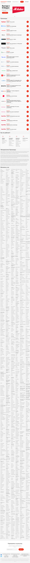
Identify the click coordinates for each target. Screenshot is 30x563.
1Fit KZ (7, 172)
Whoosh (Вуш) (28, 477)
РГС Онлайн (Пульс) (12, 368)
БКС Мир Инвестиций (7, 274)
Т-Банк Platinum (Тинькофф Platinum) (23, 395)
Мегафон (27, 182)
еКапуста (12, 258)
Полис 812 (2, 527)
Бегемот (2, 282)
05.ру (1, 169)
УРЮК (27, 437)
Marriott (21, 344)
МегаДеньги (27, 355)
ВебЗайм (27, 474)
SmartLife (12, 469)
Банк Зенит (27, 528)
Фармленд (17, 282)
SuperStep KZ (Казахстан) (17, 519)
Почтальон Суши (8, 523)
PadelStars (2, 477)
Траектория (27, 408)
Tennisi (21, 375)
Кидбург (21, 247)
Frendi (16, 312)
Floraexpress (17, 301)
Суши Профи (13, 525)
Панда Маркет (3, 478)
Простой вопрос (13, 365)
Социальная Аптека (17, 476)
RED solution (17, 384)
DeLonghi (12, 199)
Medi (20, 355)
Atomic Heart (7, 245)
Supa (12, 517)
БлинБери (7, 300)
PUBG (16, 366)
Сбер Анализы (13, 427)
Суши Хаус (17, 529)
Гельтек (17, 325)
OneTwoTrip (2, 455)
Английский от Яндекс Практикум (22, 501)
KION (20, 253)
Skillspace (12, 461)
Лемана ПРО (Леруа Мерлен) (23, 300)
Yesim (26, 507)
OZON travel (7, 474)
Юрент (21, 437)
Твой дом (21, 421)
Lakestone (21, 289)
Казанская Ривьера (22, 243)
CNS (6, 355)
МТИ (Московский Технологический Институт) (3, 406)
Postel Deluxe (2, 531)
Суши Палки (13, 530)
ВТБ (26, 470)
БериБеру (7, 285)
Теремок (27, 375)
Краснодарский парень (22, 272)
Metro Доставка (13, 197)
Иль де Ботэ (21, 203)
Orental (7, 465)
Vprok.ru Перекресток (22, 466)
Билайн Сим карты (7, 279)
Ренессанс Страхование (13, 391)
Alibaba (2, 211)
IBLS (26, 192)
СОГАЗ (12, 478)
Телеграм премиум (22, 373)
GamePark (17, 317)
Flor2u (12, 301)
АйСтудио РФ (27, 219)
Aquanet (7, 231)
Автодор (27, 406)
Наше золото (8, 425)
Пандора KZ (2, 479)
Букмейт (7, 304)
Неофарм (2, 429)
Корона (27, 265)
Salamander (17, 415)
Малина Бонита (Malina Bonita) (22, 338)
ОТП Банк (7, 472)
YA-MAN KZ (27, 492)
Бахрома (7, 266)
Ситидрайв (2, 351)
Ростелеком (17, 403)
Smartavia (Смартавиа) (17, 303)
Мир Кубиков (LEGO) (8, 372)
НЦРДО (7, 426)
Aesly (1, 193)
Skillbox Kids (27, 247)
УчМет (27, 424)
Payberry (7, 484)
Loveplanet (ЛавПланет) (22, 326)
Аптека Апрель (8, 227)
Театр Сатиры (17, 423)
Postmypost (2, 532)
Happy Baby (27, 173)
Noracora (2, 440)
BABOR (1, 266)
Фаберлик (17, 278)
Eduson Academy (17, 256)
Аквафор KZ (7, 232)
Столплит (17, 507)
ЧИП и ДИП (7, 340)
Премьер (2, 535)
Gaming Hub (17, 318)
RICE (11, 398)
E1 (11, 246)
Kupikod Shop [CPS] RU (22, 282)
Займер (21, 519)
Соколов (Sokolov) (17, 479)
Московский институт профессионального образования (3, 373)
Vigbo (26, 450)
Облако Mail (2, 354)
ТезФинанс (27, 378)
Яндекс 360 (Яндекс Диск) (23, 499)
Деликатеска (13, 196)
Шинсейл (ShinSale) (12, 444)
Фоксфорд (12, 312)
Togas (21, 405)
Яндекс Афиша (8, 194)
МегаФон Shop (3, 357)
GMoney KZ (17, 334)
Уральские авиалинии (21, 435)
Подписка (2, 524)
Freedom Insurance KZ (13, 287)
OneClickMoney (3, 454)
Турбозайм (27, 416)
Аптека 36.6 (2, 227)
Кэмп (21, 232)
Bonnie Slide (7, 301)
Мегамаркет (7, 357)
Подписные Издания (7, 525)
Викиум (27, 478)
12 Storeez (7, 170)
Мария (27, 344)
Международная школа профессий (22, 451)
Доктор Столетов (12, 506)
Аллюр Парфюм (8, 214)
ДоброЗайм (12, 221)
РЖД (16, 412)
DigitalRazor (17, 212)
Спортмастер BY (13, 491)
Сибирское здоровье (12, 454)
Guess (16, 354)
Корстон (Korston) (22, 266)
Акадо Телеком (8, 201)
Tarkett (27, 360)
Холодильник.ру (22, 182)
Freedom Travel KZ (18, 286)
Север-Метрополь (12, 438)
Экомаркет (17, 251)
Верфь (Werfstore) (22, 477)
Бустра (7, 305)
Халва (21, 169)
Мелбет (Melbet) (8, 359)
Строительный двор (13, 511)
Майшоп (7, 420)
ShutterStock (13, 452)
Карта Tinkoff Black (22, 390)
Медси (7, 228)
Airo (1, 201)
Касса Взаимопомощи (22, 274)
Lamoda (27, 289)
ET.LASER (12, 270)
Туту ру (27, 417)
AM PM (7, 219)
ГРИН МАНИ (17, 346)
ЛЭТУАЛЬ (21, 303)
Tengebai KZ (21, 374)
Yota (26, 511)
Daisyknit (17, 191)
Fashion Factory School (13, 284)
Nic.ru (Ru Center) (3, 433)
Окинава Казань (3, 449)
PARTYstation (17, 365)
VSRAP (21, 470)
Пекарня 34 (2, 489)
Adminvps (7, 190)
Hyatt (26, 189)
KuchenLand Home (22, 280)
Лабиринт (27, 286)
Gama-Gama (12, 317)
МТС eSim (2, 407)
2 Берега (2, 175)
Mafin (26, 334)
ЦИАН (1, 345)
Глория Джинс (18, 333)
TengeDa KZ (27, 374)
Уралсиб (21, 433)
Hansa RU (21, 170)
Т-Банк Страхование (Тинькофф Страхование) (23, 400)
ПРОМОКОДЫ (6, 1)
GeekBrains (17, 322)
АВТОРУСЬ (7, 252)
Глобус (12, 333)
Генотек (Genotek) (17, 327)
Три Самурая (27, 412)
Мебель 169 (21, 354)
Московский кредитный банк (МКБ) (8, 384)
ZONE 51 (27, 515)
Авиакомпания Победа (3, 520)
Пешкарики (2, 492)
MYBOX (7, 418)
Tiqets (27, 401)
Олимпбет (7, 450)
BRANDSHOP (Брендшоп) (7, 307)
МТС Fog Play (13, 306)
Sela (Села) (17, 433)
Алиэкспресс (7, 211)
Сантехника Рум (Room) (17, 421)
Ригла (12, 399)
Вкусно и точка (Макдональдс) (22, 460)
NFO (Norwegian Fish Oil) (8, 442)
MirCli (1, 377)
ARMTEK (2, 236)
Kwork (26, 285)
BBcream (2, 274)
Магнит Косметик (17, 177)
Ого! (1, 448)
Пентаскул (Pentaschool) (8, 489)
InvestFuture (21, 211)
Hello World (21, 189)
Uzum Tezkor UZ (22, 442)
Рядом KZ (12, 412)
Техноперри (21, 369)
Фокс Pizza (17, 311)
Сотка (16, 482)
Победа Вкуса (8, 520)
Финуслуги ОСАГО (7, 468)
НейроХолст (7, 432)
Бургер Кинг (2, 319)
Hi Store (21, 178)
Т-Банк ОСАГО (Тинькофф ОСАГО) (22, 397)
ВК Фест (27, 458)
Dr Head (12, 223)
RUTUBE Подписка (17, 411)
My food (2, 415)
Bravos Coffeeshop (12, 171)
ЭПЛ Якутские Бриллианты (13, 267)
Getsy (16, 328)
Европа (17, 271)
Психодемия (13, 366)
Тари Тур (21, 360)
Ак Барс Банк (2, 202)
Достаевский (17, 235)
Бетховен (7, 289)
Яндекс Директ (17, 214)
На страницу (5, 12)
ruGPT (12, 408)
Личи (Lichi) (21, 309)
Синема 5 (2, 346)
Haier (16, 355)
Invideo (27, 211)
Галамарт (12, 316)
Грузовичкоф (13, 354)
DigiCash (12, 212)
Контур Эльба (17, 246)
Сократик (12, 481)
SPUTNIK (12, 492)
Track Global (21, 408)
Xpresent (21, 492)
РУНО (16, 409)
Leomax (27, 297)
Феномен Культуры (12, 278)
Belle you (2, 285)
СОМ (16, 481)
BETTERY (2, 290)
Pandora (7, 478)
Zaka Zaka (27, 519)
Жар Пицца (21, 530)
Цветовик (12, 191)
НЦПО (1, 426)
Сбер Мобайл (13, 429)
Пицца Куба (7, 510)
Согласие (17, 478)
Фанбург (12, 281)
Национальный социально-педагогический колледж (13, 216)
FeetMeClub (12, 285)
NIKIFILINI (2, 434)
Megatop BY (7, 358)
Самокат (17, 416)
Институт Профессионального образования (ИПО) (23, 216)
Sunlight (12, 516)
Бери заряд (2, 286)
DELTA (16, 199)
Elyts (16, 262)
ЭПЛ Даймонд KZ (18, 267)
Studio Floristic (13, 514)
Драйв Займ (13, 241)
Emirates (12, 263)
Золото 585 (27, 534)
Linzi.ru (21, 316)
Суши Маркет (13, 524)
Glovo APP (12, 334)
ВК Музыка (2, 411)
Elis (11, 262)
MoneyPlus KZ (2, 391)
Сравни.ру (17, 492)
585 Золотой (2, 181)
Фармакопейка (13, 282)
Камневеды (27, 231)
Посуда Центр (8, 532)
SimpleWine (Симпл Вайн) (17, 456)
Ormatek (7, 466)
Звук (20, 538)
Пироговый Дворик (7, 501)
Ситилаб (2, 348)
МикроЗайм (7, 363)
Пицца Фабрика (3, 506)
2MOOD (7, 176)
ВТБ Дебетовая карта (22, 472)
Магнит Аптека (3, 228)
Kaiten (21, 231)
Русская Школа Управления (22, 432)
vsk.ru (26, 469)
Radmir (16, 377)
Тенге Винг (12, 482)
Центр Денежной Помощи (3, 330)
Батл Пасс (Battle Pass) (8, 272)
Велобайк (27, 444)
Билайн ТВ (2, 281)
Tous (16, 380)
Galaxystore (17, 316)
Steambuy (17, 500)
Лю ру (26, 328)
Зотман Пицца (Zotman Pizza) (22, 537)
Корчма (27, 262)
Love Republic (27, 326)
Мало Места (27, 338)
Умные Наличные (17, 468)
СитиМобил (7, 349)
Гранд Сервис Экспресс (17, 345)
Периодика (7, 491)
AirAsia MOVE (7, 198)
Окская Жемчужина (3, 450)
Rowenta (17, 404)
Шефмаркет (2, 334)
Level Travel (27, 303)
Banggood (2, 269)
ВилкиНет (27, 452)
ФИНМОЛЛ (17, 290)
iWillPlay (21, 223)
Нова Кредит (2, 443)
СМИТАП (17, 470)
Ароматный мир (3, 220)
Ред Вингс (12, 384)
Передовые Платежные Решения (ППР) (8, 493)
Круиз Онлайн (22, 277)
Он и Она (7, 453)
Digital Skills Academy (12, 214)
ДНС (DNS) (17, 219)
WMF (20, 485)
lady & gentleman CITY (22, 307)
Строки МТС (17, 511)
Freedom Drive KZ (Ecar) (17, 249)
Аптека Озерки (8, 473)
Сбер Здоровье (17, 222)
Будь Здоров (2, 315)
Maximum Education (22, 349)
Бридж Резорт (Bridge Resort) (2, 312)
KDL (20, 244)
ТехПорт (27, 369)
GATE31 (12, 321)
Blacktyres (2, 300)
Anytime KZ (2, 223)
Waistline (27, 471)
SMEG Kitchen (13, 470)
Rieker (16, 398)
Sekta (12, 433)
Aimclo (1, 197)
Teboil (21, 368)
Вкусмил (12, 307)
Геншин (12, 328)
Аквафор (2, 232)
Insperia (21, 207)
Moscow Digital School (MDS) (8, 398)
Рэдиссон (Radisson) (12, 377)
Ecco (11, 250)
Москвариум (2, 399)
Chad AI (7, 331)
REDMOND (12, 387)
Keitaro (27, 244)
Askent (7, 240)
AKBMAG (7, 202)
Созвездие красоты (7, 276)
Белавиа (7, 282)
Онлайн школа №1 (8, 459)
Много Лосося (8, 385)
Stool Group (12, 508)
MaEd (21, 334)
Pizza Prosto (2, 505)
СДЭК (1, 328)
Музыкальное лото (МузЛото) (3, 413)
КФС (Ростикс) (13, 404)
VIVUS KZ (27, 457)
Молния (2, 389)
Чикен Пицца (7, 339)
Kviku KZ (21, 285)
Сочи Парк (12, 476)
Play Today (7, 517)
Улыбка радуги (17, 375)
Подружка (2, 526)
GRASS (12, 346)
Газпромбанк (17, 321)
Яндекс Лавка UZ (22, 293)
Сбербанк (17, 424)
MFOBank (2, 362)
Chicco (1, 339)
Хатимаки (21, 173)
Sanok (16, 420)
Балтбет (2, 267)
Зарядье (27, 524)
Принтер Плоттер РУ (3, 538)
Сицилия (7, 505)
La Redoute (21, 290)
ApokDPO (2, 224)
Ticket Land (27, 380)
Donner (12, 234)
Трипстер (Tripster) (17, 275)
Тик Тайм (21, 380)
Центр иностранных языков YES (23, 507)
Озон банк (12, 289)
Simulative (17, 457)
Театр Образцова (12, 370)
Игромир (21, 199)
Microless (2, 363)
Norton (1, 441)
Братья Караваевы (22, 235)
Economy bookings (12, 253)
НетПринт (2, 432)
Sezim (12, 440)
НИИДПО (7, 433)
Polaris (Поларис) (17, 448)
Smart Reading (17, 469)
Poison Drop (7, 526)
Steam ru (12, 500)
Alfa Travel (21, 409)
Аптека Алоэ (2, 215)
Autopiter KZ (2, 252)
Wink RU (27, 481)
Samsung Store (18, 417)
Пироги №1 (2, 500)
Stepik (12, 504)
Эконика (12, 259)
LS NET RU (21, 328)
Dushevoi (12, 243)
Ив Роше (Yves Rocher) (22, 515)
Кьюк (12, 375)
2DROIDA (7, 175)
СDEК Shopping (8, 328)
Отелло (1, 472)
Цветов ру (17, 190)
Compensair (17, 172)
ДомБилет (17, 229)
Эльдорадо (17, 259)
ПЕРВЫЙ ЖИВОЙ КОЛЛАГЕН (12, 173)
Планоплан (2, 515)
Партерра (7, 483)
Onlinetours (7, 461)
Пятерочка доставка (17, 237)
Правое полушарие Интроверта (7, 456)
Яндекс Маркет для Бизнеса (3, 320)
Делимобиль (17, 196)
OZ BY (1, 473)
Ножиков (2, 444)
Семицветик (17, 434)
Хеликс (27, 174)
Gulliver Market (13, 355)
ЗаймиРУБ (27, 518)
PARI (1, 483)
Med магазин (27, 354)
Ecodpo (17, 250)
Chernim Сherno (3, 335)
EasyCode (17, 247)
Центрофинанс (3, 331)
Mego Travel (2, 359)
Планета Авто (2, 513)
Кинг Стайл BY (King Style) (23, 250)
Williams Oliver (28, 480)
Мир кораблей (22, 262)
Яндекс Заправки (22, 523)
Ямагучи (21, 496)
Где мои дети (17, 289)
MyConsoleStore (3, 419)
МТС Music (7, 410)
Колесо (21, 259)
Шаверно (17, 441)
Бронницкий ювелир (7, 310)
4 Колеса (2, 180)
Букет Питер (2, 316)
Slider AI (12, 466)
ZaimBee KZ (21, 518)
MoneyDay (2, 390)
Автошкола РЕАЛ (12, 383)
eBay (11, 248)
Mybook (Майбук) (3, 418)
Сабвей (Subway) (17, 514)
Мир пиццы (7, 377)
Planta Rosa (7, 515)
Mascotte (21, 345)
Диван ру (17, 215)
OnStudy (2, 464)
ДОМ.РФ (12, 228)
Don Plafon (17, 234)
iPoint (21, 192)
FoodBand (17, 307)
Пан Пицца (7, 479)
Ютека (21, 439)
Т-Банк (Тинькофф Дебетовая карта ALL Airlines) (22, 389)
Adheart (7, 189)
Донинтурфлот (18, 233)
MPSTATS (2, 402)
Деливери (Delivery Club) (17, 198)
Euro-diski (12, 271)
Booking (2, 304)
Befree (7, 281)
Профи (16, 359)
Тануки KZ (21, 357)
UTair (26, 438)
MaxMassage (27, 349)
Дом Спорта (12, 233)
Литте (1, 453)
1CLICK (1, 172)
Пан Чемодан (8, 477)
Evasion (12, 272)
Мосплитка (7, 399)
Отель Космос (27, 185)
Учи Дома (12, 229)
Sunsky (17, 516)
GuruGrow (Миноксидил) (2, 171)
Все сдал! (21, 469)
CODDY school (17, 169)
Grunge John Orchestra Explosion (17, 353)
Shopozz (12, 450)
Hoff (20, 181)
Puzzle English (17, 371)
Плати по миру (3, 516)
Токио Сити (27, 405)
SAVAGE (12, 424)
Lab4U (21, 286)
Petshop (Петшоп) (7, 495)
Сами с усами (13, 416)
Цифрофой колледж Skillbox (12, 488)
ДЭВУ (26, 379)
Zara (26, 523)
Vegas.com (21, 444)
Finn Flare (12, 291)
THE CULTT (21, 379)
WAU (20, 474)
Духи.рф (17, 243)
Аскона (2, 241)
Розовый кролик (8, 499)
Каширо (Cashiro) (8, 325)
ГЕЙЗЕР (12, 325)
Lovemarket (27, 324)
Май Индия (7, 419)
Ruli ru (12, 409)
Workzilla (21, 487)
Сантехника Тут (13, 423)
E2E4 (6, 443)
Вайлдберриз (22, 480)
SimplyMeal (12, 457)
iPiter (20, 214)
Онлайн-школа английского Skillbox (13, 265)
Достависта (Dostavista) (12, 237)
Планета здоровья (7, 513)
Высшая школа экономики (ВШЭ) (13, 205)
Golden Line (17, 339)
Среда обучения (13, 495)
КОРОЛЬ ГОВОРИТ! (22, 265)
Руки (26, 169)
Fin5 (11, 290)
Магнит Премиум (8, 415)
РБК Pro (17, 357)
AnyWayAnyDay (8, 223)
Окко (6, 449)
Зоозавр (27, 535)
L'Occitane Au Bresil (22, 321)
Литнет (21, 317)
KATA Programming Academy (22, 241)
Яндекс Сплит (28, 502)
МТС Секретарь (8, 407)
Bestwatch (7, 286)
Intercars (27, 207)
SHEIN (12, 442)
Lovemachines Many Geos (22, 324)
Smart (12, 467)
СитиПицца (7, 351)
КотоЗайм (21, 269)
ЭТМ (16, 270)
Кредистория (17, 181)
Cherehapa (7, 334)
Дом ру (17, 228)
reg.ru (16, 387)
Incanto (27, 203)
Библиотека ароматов (2, 293)
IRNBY (21, 219)
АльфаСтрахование (3, 210)
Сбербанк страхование (13, 426)
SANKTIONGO (13, 420)
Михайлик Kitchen (17, 187)
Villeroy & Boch (28, 442)
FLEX (16, 300)
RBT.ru (16, 381)
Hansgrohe (27, 170)
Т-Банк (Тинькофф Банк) (22, 386)
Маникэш (27, 538)
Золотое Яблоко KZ (13, 340)
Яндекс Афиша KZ (3, 194)
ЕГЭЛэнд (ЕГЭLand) (12, 336)
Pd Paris (17, 204)
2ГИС (1, 176)
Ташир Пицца (22, 361)
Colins (16, 170)
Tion (20, 401)
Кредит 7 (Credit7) (12, 184)
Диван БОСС (13, 218)
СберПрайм (17, 429)
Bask (1, 272)
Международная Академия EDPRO (13, 257)
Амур (1, 219)
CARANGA (7, 324)
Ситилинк (7, 348)
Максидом (27, 348)
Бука (6, 315)
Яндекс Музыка (8, 411)
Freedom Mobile (17, 305)
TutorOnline (21, 417)
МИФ (26, 223)
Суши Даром (17, 520)
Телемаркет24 (28, 373)
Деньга (17, 200)
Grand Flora (12, 344)
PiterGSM (7, 502)
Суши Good (12, 529)
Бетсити (2, 289)
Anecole (7, 220)
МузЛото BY (7, 412)
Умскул (27, 425)
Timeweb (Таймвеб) (22, 383)
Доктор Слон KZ (17, 223)
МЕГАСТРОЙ (2, 358)
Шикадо (17, 442)
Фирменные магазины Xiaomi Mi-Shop (23, 491)
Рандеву (17, 389)
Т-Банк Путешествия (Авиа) (23, 364)
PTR (11, 371)
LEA (1, 420)
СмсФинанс (12, 473)
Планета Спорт (8, 512)
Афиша (7, 193)
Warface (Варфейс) (22, 473)
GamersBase (12, 318)
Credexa (12, 181)
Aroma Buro (2, 237)
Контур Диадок (17, 209)
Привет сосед (13, 357)
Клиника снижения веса (22, 279)
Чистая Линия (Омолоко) (2, 342)
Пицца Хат (7, 506)
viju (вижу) (21, 452)
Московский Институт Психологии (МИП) (7, 370)
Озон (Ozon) (2, 474)
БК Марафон (22, 341)
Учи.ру (21, 424)
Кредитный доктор (17, 225)
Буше (6, 319)
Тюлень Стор (22, 416)
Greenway (12, 347)
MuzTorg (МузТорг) (3, 414)
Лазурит (27, 293)
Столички (17, 505)
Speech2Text (13, 486)
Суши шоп (17, 525)
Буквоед (2, 305)
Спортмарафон (18, 487)
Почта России (2, 523)
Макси (21, 348)
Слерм (16, 466)
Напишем (2, 424)
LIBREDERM (27, 307)
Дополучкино (13, 235)
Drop (16, 241)
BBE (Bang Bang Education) (8, 268)
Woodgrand (27, 486)
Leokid (21, 297)
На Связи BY (7, 444)
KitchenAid (27, 253)
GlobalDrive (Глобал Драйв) (17, 332)
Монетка (7, 389)
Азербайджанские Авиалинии (8, 261)
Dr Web (12, 242)
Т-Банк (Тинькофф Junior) (22, 393)
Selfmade (12, 434)
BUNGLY (7, 316)
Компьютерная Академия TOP (22, 406)
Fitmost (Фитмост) (12, 297)
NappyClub (2, 425)
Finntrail (17, 291)
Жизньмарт (27, 309)
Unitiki (21, 429)
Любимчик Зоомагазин (21, 330)
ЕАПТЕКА (12, 247)
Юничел (27, 426)
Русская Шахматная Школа (7, 336)
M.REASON (27, 331)
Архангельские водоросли (22, 463)
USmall (21, 438)
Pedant (7, 488)
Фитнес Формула (17, 297)
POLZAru (7, 527)
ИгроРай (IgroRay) (22, 200)
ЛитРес (27, 317)
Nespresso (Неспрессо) (7, 429)
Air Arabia (2, 198)
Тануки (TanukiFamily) (13, 538)
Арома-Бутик (7, 237)
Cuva (12, 190)
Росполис (17, 402)
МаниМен (7, 390)
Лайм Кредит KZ (22, 313)
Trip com (21, 412)
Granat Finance (18, 342)
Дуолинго (17, 242)
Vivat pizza (27, 456)
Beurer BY (7, 290)
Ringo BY (17, 399)
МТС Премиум (8, 535)
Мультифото (2, 410)
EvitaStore (17, 272)
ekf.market (17, 258)
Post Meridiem (8, 531)
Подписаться (21, 549)
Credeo (16, 180)
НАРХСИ (12, 177)
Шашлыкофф (13, 441)
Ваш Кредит (21, 443)
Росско (12, 403)
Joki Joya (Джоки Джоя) (22, 227)
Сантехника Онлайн (12, 421)
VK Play (7, 354)
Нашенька (17, 438)
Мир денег (7, 376)
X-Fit (1, 355)
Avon (6, 257)
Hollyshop (27, 181)
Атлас (1, 245)
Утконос (27, 439)
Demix (12, 200)
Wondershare (22, 486)
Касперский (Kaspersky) (21, 239)
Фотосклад (12, 311)
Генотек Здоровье (22, 174)
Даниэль (17, 192)
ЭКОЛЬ (12, 251)
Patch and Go (2, 484)
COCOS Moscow (13, 169)
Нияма (1, 437)
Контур (27, 261)
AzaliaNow (2, 263)
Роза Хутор (12, 402)
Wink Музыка (22, 482)
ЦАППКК (7, 224)
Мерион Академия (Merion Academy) (22, 478)
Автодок (7, 249)
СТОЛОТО (12, 507)
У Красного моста (3, 248)
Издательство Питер (2, 502)
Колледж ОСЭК (3, 512)
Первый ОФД (7, 169)
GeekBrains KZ (13, 324)
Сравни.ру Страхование (13, 494)
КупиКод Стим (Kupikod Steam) (18, 499)
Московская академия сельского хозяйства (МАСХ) (7, 184)
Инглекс (17, 264)
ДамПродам (13, 192)
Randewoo (12, 380)
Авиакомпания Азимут (3, 264)
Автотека (7, 253)
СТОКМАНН (17, 504)
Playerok (2, 517)
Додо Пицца (12, 225)
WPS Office (27, 487)
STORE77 (17, 508)
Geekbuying (17, 324)
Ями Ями (27, 497)
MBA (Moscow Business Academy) (8, 396)
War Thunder (27, 473)
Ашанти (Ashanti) (3, 240)
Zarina (21, 524)
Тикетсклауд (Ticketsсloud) (22, 382)
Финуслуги (12, 294)
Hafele (21, 177)
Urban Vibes (27, 435)
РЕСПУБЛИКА (13, 394)
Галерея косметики (12, 361)
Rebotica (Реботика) (17, 383)
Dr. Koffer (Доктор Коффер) (22, 257)
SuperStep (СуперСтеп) (12, 519)
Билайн (2, 279)
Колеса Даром (28, 257)
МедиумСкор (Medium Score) (8, 402)
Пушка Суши (17, 369)
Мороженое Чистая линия (22, 196)
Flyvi (11, 304)
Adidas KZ (2, 190)
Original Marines (3, 466)
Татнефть (7, 264)
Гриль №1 (17, 347)
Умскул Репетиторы (23, 426)
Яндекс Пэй (21, 502)
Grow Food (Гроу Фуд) (17, 350)
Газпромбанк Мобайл (13, 343)
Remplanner (12, 389)
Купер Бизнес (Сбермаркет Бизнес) (8, 321)
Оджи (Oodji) (7, 464)
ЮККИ (21, 509)
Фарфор (17, 281)
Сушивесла (17, 530)
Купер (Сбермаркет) (17, 428)
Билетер (2, 296)
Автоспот (2, 253)
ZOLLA (21, 534)
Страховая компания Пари (17, 462)
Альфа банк (7, 205)
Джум (26, 227)
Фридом (7, 269)
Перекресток (2, 491)
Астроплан (7, 244)
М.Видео (7, 414)
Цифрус (7, 345)
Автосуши (2, 261)
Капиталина (2, 324)
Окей (6, 448)
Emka (16, 263)
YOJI (20, 510)
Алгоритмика (8, 210)
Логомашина (27, 321)
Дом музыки (2, 385)
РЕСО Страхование (13, 393)
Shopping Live (17, 450)
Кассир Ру (27, 239)
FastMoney (17, 283)
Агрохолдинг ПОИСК (2, 461)
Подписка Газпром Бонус (13, 322)
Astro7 (1, 244)
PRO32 (16, 358)
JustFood (27, 229)
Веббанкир (27, 443)
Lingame (27, 313)
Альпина (7, 215)
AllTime (2, 214)
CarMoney (2, 325)
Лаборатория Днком (13, 220)
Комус (21, 261)
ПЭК (1, 488)
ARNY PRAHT (7, 236)
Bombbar (2, 301)
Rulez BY (17, 408)
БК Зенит (21, 529)
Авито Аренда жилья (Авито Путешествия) (2, 258)
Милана (7, 504)
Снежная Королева (17, 474)
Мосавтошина (2, 395)
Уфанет (21, 425)
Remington (12, 388)
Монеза (7, 391)
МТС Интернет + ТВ (8, 405)
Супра (12, 520)
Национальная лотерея (8, 437)
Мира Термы (2, 376)
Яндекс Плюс (22, 503)
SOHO (12, 479)
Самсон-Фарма (13, 417)
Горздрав (17, 341)
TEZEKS (21, 378)
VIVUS (21, 457)
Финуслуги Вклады (17, 294)
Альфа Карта (2, 208)
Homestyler (21, 185)
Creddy (12, 180)
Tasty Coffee (27, 361)
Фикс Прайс (12, 300)
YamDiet (21, 497)
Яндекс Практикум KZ (8, 534)
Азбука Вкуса (8, 263)
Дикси (16, 218)
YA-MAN (27, 496)
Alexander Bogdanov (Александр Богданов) (2, 206)
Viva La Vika (21, 456)
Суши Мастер (17, 524)
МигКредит (7, 364)
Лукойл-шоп (21, 331)
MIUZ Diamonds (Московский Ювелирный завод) (8, 381)
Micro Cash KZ (8, 362)
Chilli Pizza (2, 340)
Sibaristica (17, 452)
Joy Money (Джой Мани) (22, 229)
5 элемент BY (8, 181)
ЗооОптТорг (21, 535)
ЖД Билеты (27, 530)
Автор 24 (7, 248)
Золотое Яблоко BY (17, 338)
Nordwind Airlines (8, 440)
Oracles (1, 465)
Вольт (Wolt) (27, 485)
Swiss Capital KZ (17, 533)
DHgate (12, 209)
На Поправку (8, 424)
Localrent (21, 320)
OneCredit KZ (7, 454)
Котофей (27, 266)
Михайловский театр (3, 367)
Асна (6, 241)
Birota (6, 297)
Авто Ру (2, 249)
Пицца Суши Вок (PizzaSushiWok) (3, 510)
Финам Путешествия (17, 287)
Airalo (6, 197)
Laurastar (27, 290)
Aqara (1, 231)
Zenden (21, 528)
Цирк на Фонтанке (7, 346)
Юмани (21, 511)
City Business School (2, 350)
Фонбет (17, 306)
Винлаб (21, 481)
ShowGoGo (12, 451)
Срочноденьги (17, 495)
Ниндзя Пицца (8, 434)
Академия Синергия (12, 535)
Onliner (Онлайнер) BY (3, 459)
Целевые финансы (7, 330)
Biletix (6, 296)
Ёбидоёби (27, 509)
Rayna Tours (12, 381)
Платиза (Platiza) (8, 516)
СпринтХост (17, 491)
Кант (26, 232)
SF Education (17, 440)
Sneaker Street (13, 474)
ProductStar (12, 359)
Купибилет (27, 280)
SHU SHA (17, 451)
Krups (26, 277)
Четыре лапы (7, 180)
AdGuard (2, 189)
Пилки (1, 499)
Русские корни (22, 335)
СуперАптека (17, 517)
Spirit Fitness (17, 486)
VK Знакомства (22, 458)
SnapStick (17, 473)
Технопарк (27, 368)
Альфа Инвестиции (7, 208)
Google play (12, 341)
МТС (11, 448)
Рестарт (17, 394)
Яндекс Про (12, 358)
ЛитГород (27, 316)
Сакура (12, 415)
